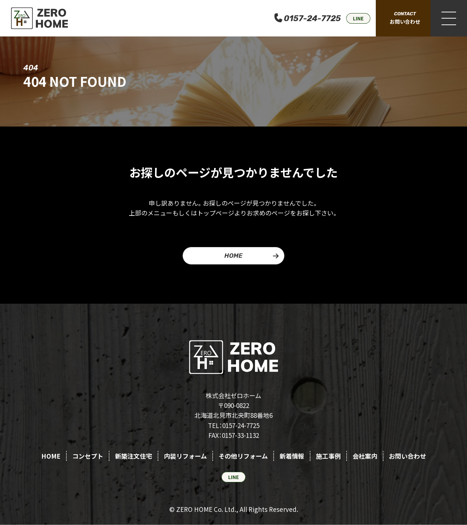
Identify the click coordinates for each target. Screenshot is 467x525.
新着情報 (291, 455)
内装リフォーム (185, 455)
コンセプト (87, 455)
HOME (233, 255)
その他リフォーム (243, 455)
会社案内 (364, 455)
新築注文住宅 (133, 455)
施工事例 (328, 455)
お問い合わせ (407, 455)
